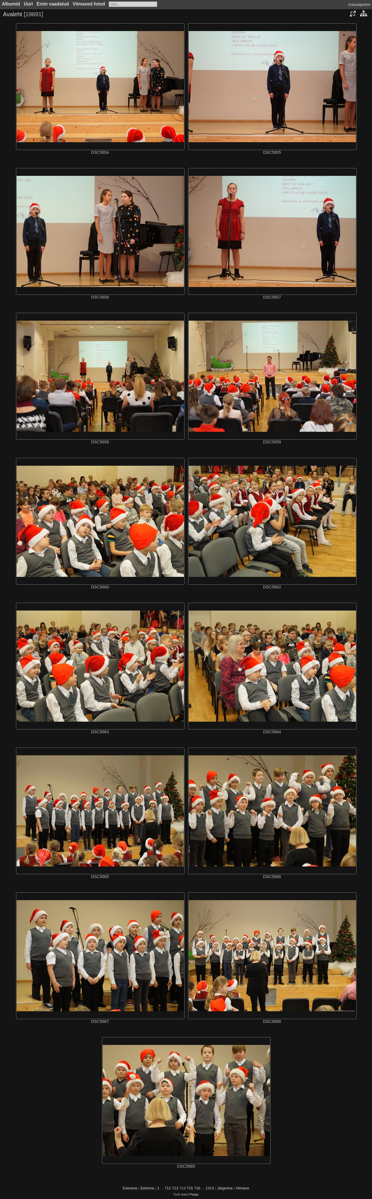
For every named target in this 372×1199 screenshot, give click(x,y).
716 (197, 1188)
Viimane (242, 1188)
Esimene (130, 1188)
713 (175, 1188)
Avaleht (12, 14)
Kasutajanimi (359, 4)
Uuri (28, 3)
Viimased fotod (89, 3)
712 (167, 1188)
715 (190, 1188)
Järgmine (225, 1188)
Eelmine (147, 1188)
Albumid (11, 3)
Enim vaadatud (53, 3)
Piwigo (194, 1194)
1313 (209, 1188)
